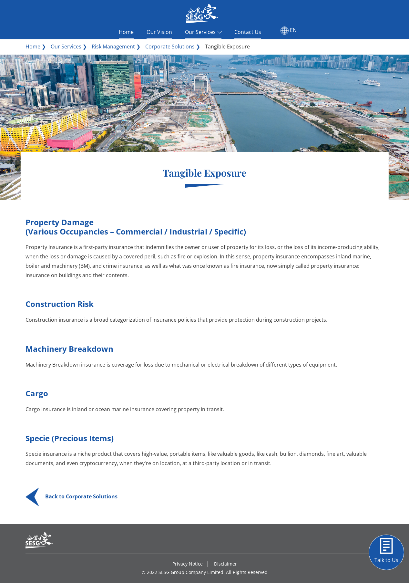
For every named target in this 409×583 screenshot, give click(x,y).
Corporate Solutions (170, 46)
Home (126, 31)
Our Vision (159, 31)
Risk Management (113, 46)
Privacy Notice (187, 564)
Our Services (200, 31)
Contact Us (247, 31)
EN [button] (289, 30)
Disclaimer (225, 564)
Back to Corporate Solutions (72, 496)
